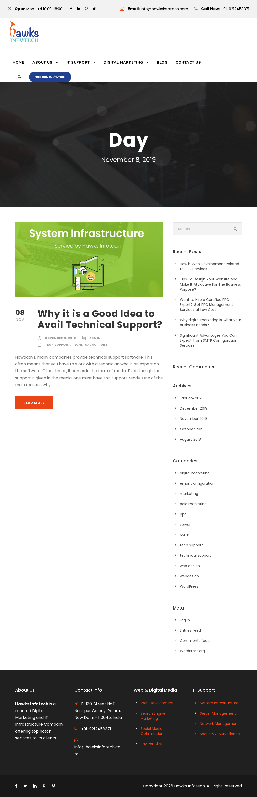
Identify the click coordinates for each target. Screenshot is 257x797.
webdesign (189, 576)
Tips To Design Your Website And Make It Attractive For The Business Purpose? (210, 284)
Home (18, 62)
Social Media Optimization (152, 731)
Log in (185, 620)
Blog (162, 62)
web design (190, 565)
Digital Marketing (123, 62)
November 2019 (193, 418)
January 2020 (192, 398)
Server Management (218, 713)
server (185, 524)
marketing (189, 493)
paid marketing (193, 503)
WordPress (189, 586)
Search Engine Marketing (153, 716)
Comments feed (195, 640)
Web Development (157, 703)
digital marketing (195, 473)
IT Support (78, 62)
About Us (42, 62)
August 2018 (190, 439)
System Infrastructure (219, 703)
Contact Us (188, 62)
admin (95, 338)
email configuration (197, 483)
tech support (57, 345)
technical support (90, 345)
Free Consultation (50, 77)
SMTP (184, 534)
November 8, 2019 (60, 338)
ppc (183, 514)
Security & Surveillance (220, 733)
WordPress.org (192, 650)
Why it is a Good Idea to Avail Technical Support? (100, 319)
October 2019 (191, 429)
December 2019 (193, 408)
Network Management (219, 723)
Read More (34, 402)
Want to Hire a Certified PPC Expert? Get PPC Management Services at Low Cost (206, 304)
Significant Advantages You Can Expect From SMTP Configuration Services (208, 340)
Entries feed (190, 630)
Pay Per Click (152, 743)
